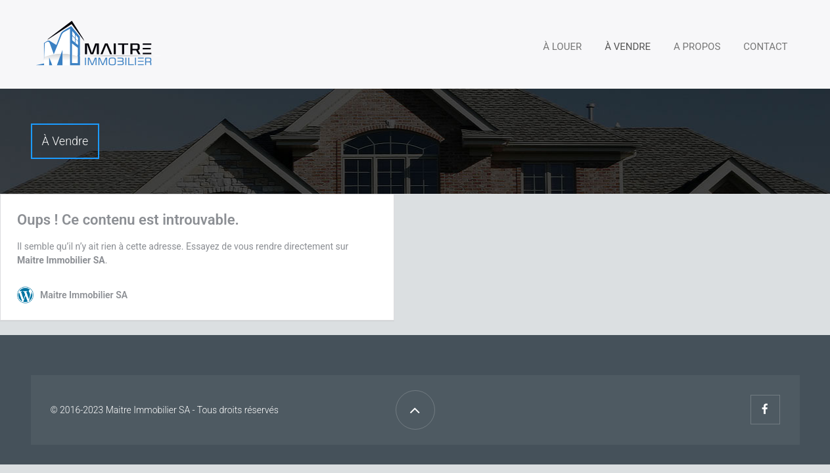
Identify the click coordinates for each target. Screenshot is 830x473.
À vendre (628, 47)
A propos (697, 47)
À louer (562, 47)
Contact (765, 47)
